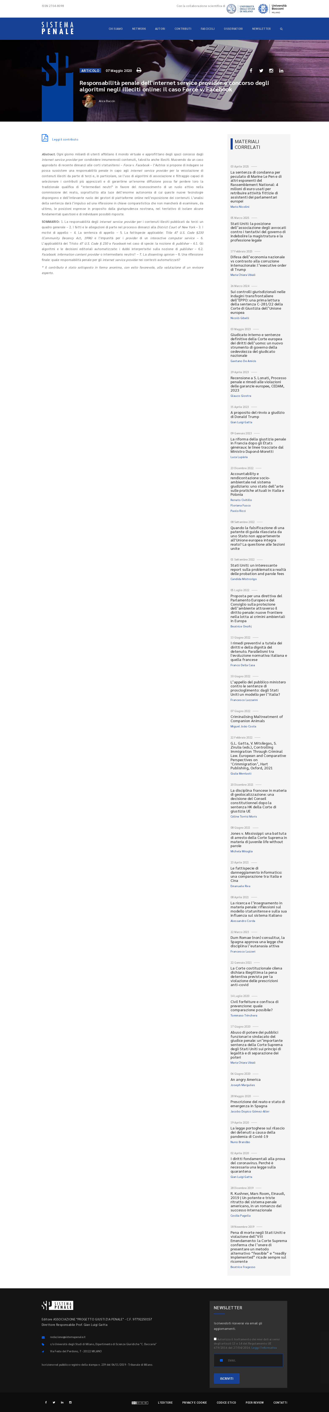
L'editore (165, 1402)
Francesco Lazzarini (244, 700)
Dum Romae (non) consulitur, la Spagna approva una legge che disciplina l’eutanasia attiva (258, 941)
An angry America (246, 1079)
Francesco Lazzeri (243, 951)
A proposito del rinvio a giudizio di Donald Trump (258, 414)
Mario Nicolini (240, 206)
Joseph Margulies (243, 1085)
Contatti (280, 1402)
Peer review (255, 1402)
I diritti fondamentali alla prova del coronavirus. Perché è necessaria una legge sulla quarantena (258, 1164)
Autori (160, 28)
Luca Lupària (239, 457)
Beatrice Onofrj (241, 626)
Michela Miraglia (242, 851)
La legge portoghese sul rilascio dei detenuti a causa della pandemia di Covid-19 (258, 1132)
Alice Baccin (98, 101)
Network (139, 28)
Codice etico (226, 1402)
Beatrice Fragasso (243, 1267)
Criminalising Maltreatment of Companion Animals (257, 718)
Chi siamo (116, 28)
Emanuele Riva (240, 886)
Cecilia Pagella (241, 1215)
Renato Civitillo (241, 500)
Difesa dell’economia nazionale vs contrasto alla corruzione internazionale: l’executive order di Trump (258, 262)
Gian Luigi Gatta (241, 422)
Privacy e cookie (194, 1402)
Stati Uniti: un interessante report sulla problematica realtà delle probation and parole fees (258, 569)
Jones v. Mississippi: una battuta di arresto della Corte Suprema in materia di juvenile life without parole (259, 839)
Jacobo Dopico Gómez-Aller (250, 1111)
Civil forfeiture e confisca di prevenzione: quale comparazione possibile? (254, 1005)
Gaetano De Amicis (243, 361)
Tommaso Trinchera (244, 1015)
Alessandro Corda (243, 921)
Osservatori (233, 28)
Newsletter (261, 28)
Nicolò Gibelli (240, 318)
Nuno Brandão (240, 1142)
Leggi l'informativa (264, 1347)
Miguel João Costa (243, 726)
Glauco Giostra (241, 395)
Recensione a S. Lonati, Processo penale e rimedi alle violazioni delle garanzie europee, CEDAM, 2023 (258, 383)
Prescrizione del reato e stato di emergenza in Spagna (258, 1103)
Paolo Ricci (238, 511)
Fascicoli (208, 28)
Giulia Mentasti (241, 773)
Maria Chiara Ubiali (243, 274)
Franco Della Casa (243, 665)
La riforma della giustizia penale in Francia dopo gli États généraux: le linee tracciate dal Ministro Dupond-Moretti (258, 445)
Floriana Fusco (241, 505)
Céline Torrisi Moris (244, 816)
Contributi (183, 28)
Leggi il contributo (60, 139)
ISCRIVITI (226, 1378)
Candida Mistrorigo (244, 579)
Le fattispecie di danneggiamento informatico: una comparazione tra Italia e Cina (256, 874)
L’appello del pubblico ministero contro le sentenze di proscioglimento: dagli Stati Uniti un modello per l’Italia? (258, 688)
